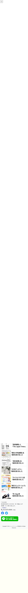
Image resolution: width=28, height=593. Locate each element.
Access (4, 507)
